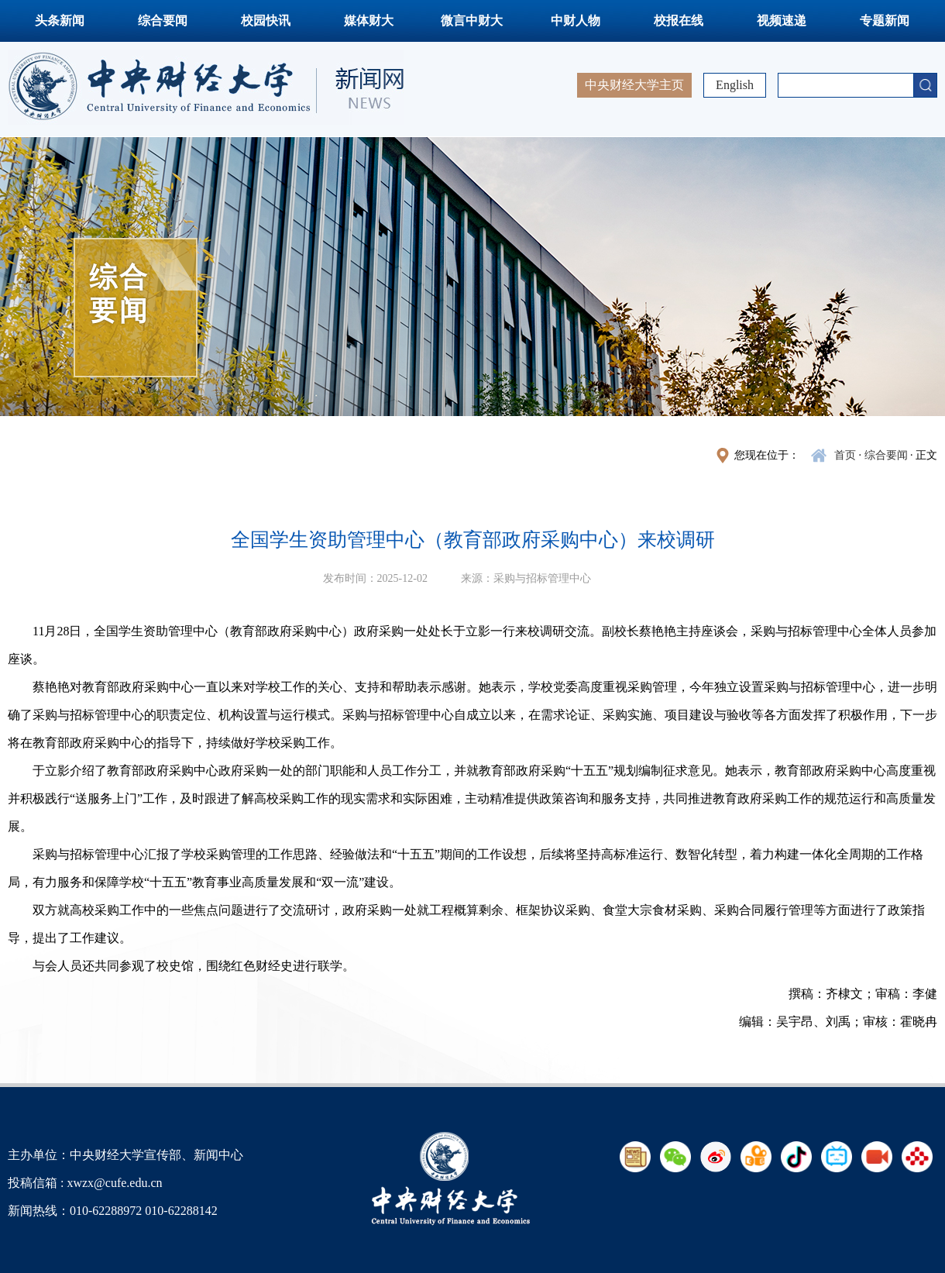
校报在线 (678, 20)
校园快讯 (265, 20)
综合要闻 (162, 20)
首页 (845, 455)
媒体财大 (368, 20)
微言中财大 (472, 20)
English (735, 84)
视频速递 (781, 20)
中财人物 (575, 20)
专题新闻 (884, 20)
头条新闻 (59, 20)
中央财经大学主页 (634, 84)
